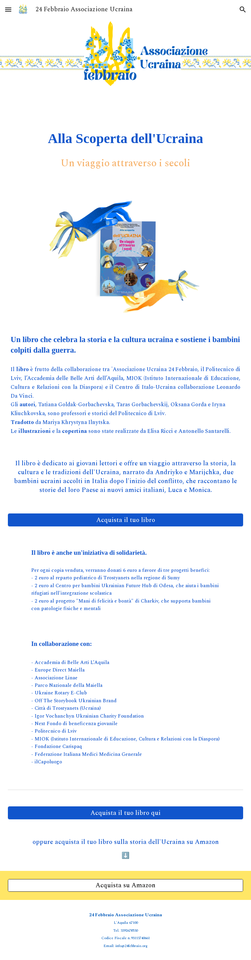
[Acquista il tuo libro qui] (125, 813)
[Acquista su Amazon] (125, 885)
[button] (8, 9)
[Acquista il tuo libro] (125, 520)
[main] (125, 138)
